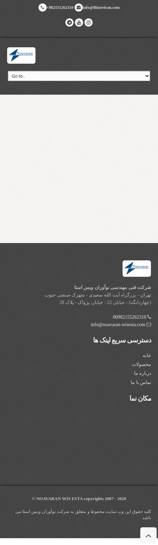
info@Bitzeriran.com (97, 7)
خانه (147, 355)
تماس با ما (141, 382)
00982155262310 (129, 317)
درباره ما (143, 373)
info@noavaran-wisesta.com (118, 324)
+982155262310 (56, 7)
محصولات (141, 364)
